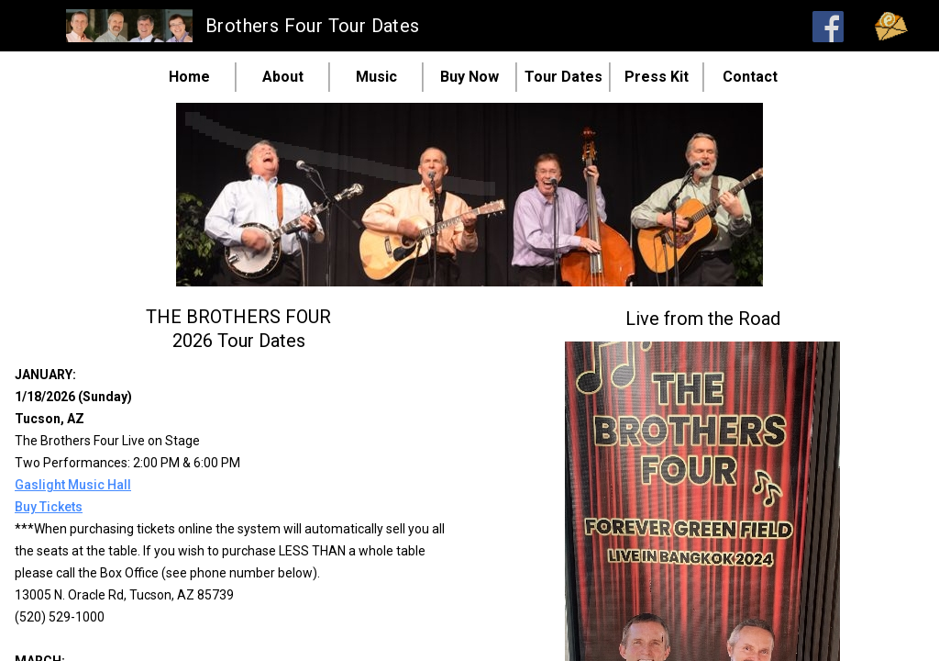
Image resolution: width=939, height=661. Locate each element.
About (283, 77)
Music (376, 77)
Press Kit (656, 77)
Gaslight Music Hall (73, 484)
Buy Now (469, 77)
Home (189, 77)
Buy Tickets (49, 506)
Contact (750, 77)
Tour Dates (563, 77)
